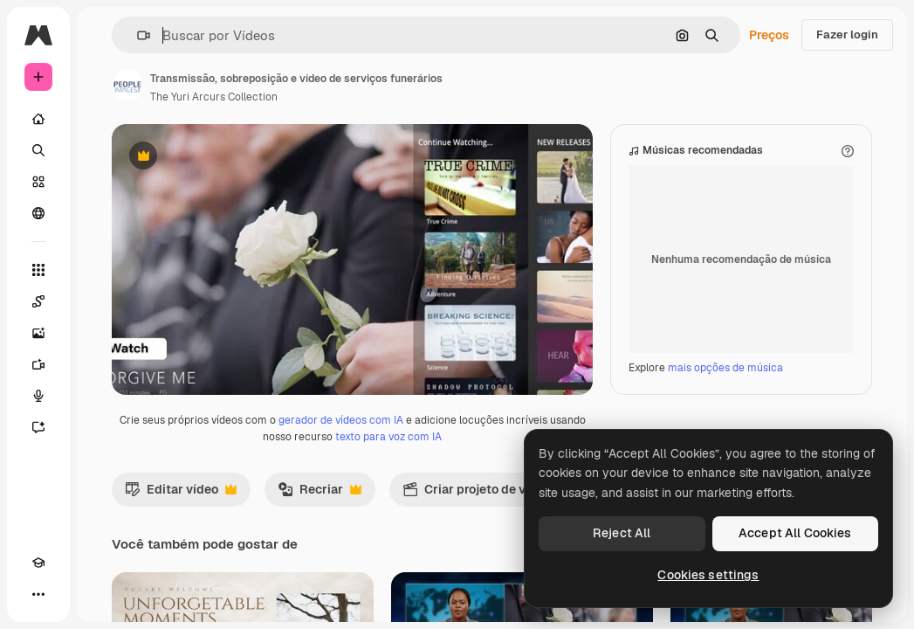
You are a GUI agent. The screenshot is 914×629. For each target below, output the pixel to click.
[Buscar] (38, 150)
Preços (769, 35)
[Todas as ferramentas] (38, 270)
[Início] (38, 119)
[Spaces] (38, 301)
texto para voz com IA (388, 515)
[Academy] (38, 563)
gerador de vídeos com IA (340, 499)
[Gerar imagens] (38, 333)
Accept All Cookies (795, 533)
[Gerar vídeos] (38, 364)
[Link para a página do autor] (127, 85)
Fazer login (847, 34)
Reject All (621, 533)
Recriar (319, 572)
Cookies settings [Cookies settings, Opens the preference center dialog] (708, 575)
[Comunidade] (38, 213)
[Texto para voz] (38, 396)
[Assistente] (38, 427)
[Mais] (38, 594)
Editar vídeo (181, 572)
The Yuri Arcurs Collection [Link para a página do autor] (214, 97)
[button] (137, 35)
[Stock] (38, 182)
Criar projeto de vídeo (485, 572)
